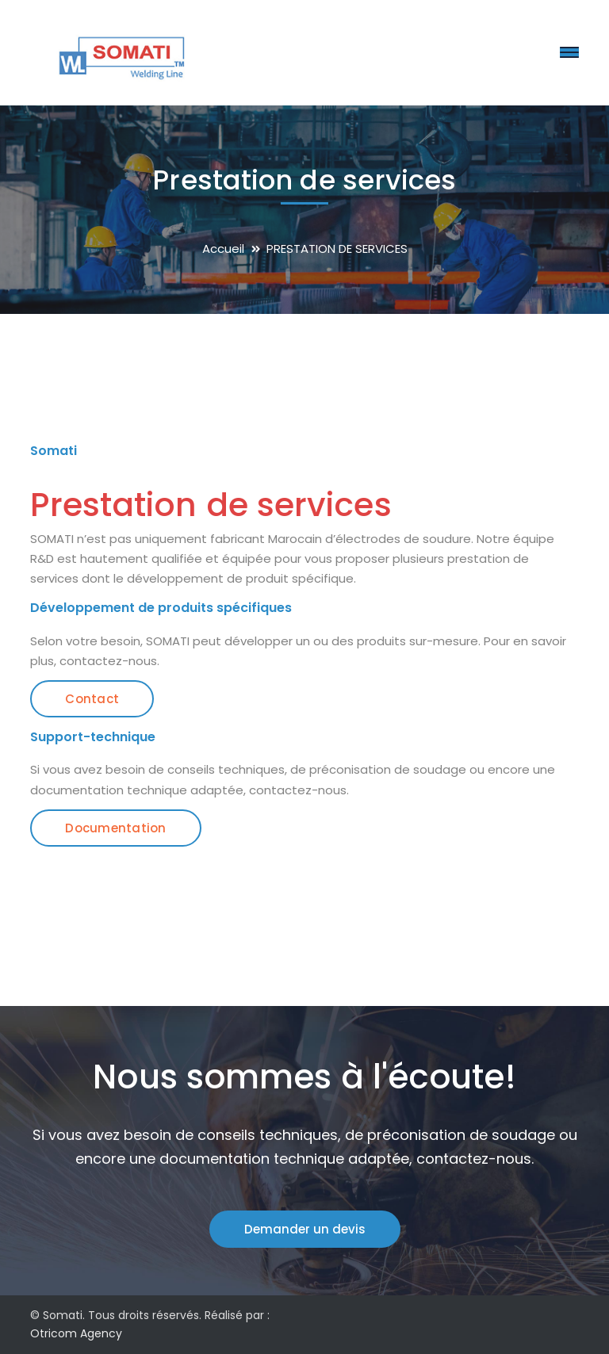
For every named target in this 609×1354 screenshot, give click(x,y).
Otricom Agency (76, 1333)
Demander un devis (305, 1229)
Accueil (223, 248)
